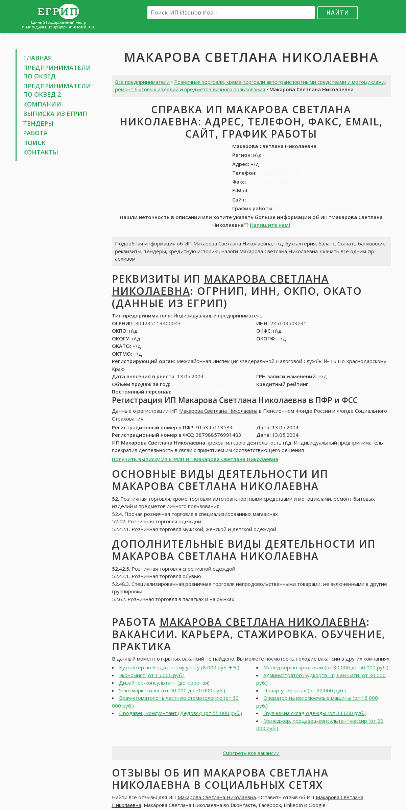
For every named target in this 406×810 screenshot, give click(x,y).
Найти (337, 12)
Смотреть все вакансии (251, 752)
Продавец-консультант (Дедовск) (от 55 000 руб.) (180, 713)
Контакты (40, 152)
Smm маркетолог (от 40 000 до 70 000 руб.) (172, 690)
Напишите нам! (270, 224)
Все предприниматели (142, 81)
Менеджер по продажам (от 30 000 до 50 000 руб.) (325, 667)
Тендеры (38, 123)
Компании (42, 104)
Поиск (34, 143)
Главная (37, 58)
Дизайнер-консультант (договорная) (164, 682)
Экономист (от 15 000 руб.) (152, 675)
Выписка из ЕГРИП (55, 114)
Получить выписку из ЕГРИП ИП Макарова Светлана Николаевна (195, 459)
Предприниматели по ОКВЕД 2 (57, 90)
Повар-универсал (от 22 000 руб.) (304, 690)
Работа (35, 133)
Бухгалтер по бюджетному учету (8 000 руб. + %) (179, 667)
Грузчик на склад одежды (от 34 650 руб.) (314, 713)
